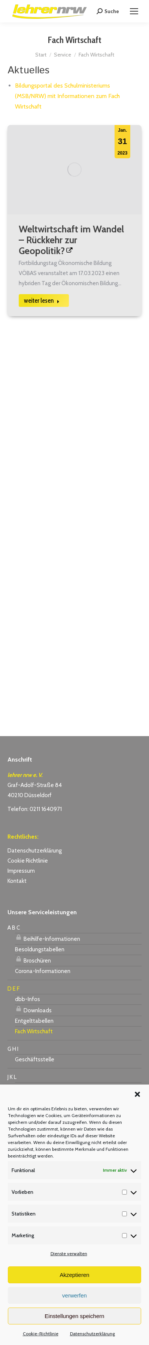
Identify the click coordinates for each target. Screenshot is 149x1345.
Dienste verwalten (69, 1253)
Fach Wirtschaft (34, 1031)
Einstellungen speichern (74, 1316)
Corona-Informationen (42, 971)
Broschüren (33, 959)
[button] (137, 1094)
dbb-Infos (27, 999)
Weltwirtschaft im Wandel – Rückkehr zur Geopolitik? (71, 239)
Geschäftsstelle (34, 1059)
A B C (13, 927)
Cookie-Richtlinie (40, 1333)
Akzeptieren (74, 1275)
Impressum (21, 870)
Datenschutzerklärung (92, 1333)
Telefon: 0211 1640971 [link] (34, 809)
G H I (12, 1049)
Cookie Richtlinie (27, 860)
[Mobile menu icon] (134, 11)
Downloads (33, 1009)
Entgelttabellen (34, 1021)
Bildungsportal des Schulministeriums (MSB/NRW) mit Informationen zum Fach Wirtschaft (67, 96)
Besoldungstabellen (39, 949)
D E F (13, 988)
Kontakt (17, 881)
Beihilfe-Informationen (47, 937)
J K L (11, 1077)
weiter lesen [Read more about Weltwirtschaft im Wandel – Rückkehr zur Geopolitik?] (42, 300)
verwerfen (74, 1295)
